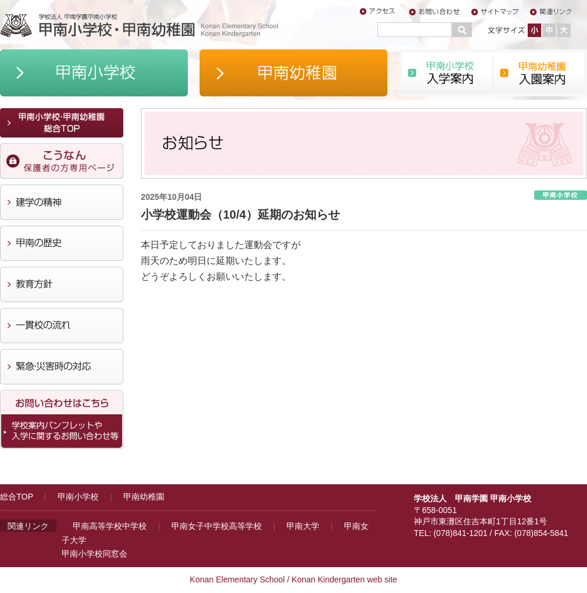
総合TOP (16, 496)
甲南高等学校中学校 (110, 526)
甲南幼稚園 (143, 496)
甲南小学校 (78, 496)
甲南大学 (302, 526)
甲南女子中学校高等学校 (216, 526)
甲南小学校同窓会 (94, 553)
